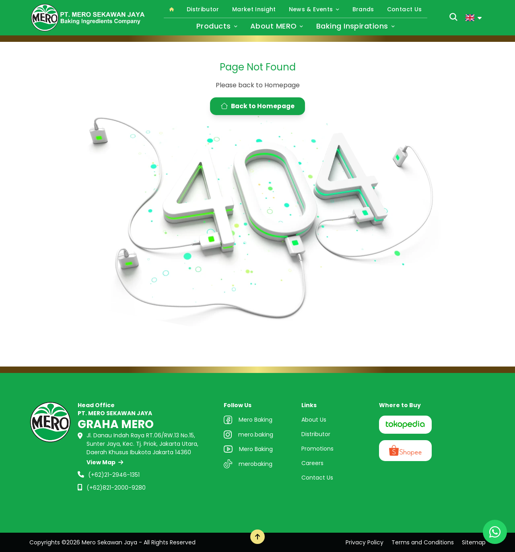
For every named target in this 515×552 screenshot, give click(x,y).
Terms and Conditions (422, 542)
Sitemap (474, 542)
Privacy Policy (364, 542)
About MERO (276, 26)
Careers (312, 463)
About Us (313, 420)
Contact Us (404, 9)
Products (216, 26)
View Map (105, 462)
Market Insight (254, 9)
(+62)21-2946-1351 (114, 475)
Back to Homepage (258, 106)
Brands (363, 9)
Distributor (203, 9)
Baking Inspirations (355, 26)
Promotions (317, 449)
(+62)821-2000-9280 (116, 488)
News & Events (314, 9)
